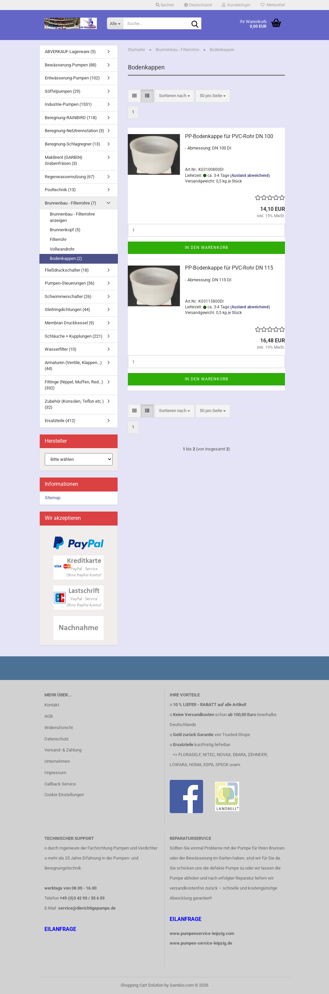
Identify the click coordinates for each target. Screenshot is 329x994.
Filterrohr (58, 239)
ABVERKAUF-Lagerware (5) (70, 51)
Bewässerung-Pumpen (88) (71, 64)
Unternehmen (57, 761)
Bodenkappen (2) (66, 258)
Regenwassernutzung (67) (70, 176)
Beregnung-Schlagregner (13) (72, 143)
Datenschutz (56, 738)
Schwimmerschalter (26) (68, 296)
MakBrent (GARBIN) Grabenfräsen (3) (64, 160)
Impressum (55, 772)
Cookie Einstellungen (64, 794)
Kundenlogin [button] (236, 5)
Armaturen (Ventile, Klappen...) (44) (73, 365)
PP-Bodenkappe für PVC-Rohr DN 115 (229, 268)
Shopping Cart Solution (142, 985)
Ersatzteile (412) (60, 420)
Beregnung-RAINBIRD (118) (71, 117)
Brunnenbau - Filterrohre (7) (70, 203)
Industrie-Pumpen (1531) (68, 104)
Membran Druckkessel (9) (69, 322)
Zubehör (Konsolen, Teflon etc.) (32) (74, 404)
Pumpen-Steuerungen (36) (70, 283)
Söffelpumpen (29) (62, 91)
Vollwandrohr (62, 249)
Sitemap (52, 497)
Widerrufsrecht (58, 727)
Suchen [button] (165, 5)
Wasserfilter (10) (60, 349)
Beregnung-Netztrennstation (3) (74, 130)
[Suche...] (115, 23)
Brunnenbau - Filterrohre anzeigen (72, 217)
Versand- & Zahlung (62, 749)
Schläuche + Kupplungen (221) (74, 336)
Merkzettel (273, 5)
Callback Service (60, 783)
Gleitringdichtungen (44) (67, 309)
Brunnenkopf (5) (65, 229)
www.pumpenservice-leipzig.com (202, 933)
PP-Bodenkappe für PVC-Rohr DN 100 (229, 136)
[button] (198, 5)
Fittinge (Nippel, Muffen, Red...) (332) (74, 385)
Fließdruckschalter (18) (67, 270)
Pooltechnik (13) (60, 189)
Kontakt (51, 704)
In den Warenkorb (206, 247)
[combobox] (174, 95)
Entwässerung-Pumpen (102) (72, 77)
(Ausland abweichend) (250, 175)
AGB (48, 716)
